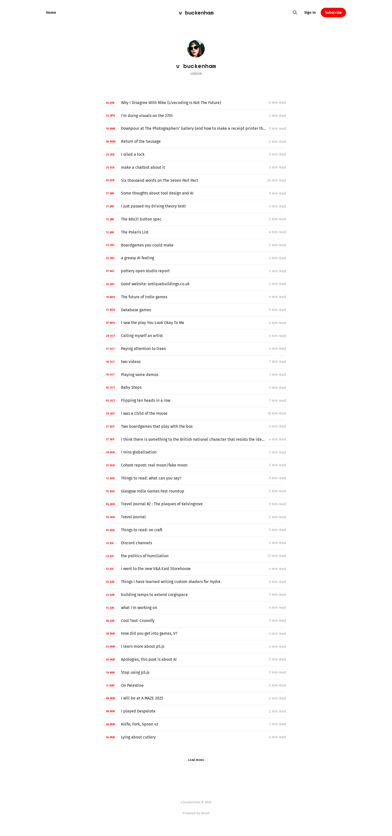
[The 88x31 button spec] (196, 219)
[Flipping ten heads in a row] (196, 400)
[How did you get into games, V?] (196, 633)
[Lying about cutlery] (196, 737)
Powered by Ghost (196, 813)
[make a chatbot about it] (196, 167)
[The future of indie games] (196, 297)
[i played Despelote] (196, 711)
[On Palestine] (196, 685)
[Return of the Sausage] (196, 141)
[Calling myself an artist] (196, 336)
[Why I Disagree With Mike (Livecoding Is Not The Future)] (196, 102)
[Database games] (196, 310)
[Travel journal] (196, 517)
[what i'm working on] (196, 608)
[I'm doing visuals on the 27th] (196, 116)
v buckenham (196, 12)
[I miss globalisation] (196, 452)
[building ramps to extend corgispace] (196, 594)
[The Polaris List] (196, 232)
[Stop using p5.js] (196, 672)
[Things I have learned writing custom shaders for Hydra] (196, 582)
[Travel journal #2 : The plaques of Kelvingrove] (196, 504)
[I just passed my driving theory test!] (196, 206)
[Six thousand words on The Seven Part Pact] (196, 180)
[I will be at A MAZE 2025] (196, 698)
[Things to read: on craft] (196, 530)
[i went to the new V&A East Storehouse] (196, 568)
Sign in (310, 12)
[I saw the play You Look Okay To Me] (196, 322)
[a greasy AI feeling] (196, 258)
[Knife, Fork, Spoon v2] (196, 724)
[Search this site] (295, 12)
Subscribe (333, 12)
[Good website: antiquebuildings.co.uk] (196, 284)
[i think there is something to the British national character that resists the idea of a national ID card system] (196, 439)
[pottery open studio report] (196, 271)
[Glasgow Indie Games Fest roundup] (196, 491)
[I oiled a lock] (196, 154)
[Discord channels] (196, 543)
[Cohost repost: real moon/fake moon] (196, 465)
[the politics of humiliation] (196, 556)
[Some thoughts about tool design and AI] (196, 193)
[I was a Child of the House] (196, 413)
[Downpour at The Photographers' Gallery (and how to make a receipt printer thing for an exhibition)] (196, 128)
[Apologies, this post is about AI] (196, 659)
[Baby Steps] (196, 387)
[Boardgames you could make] (196, 245)
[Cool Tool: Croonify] (196, 620)
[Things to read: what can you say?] (196, 478)
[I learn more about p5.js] (196, 646)
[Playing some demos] (196, 374)
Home (51, 12)
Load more (196, 760)
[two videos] (196, 362)
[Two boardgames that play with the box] (196, 426)
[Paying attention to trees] (196, 348)
